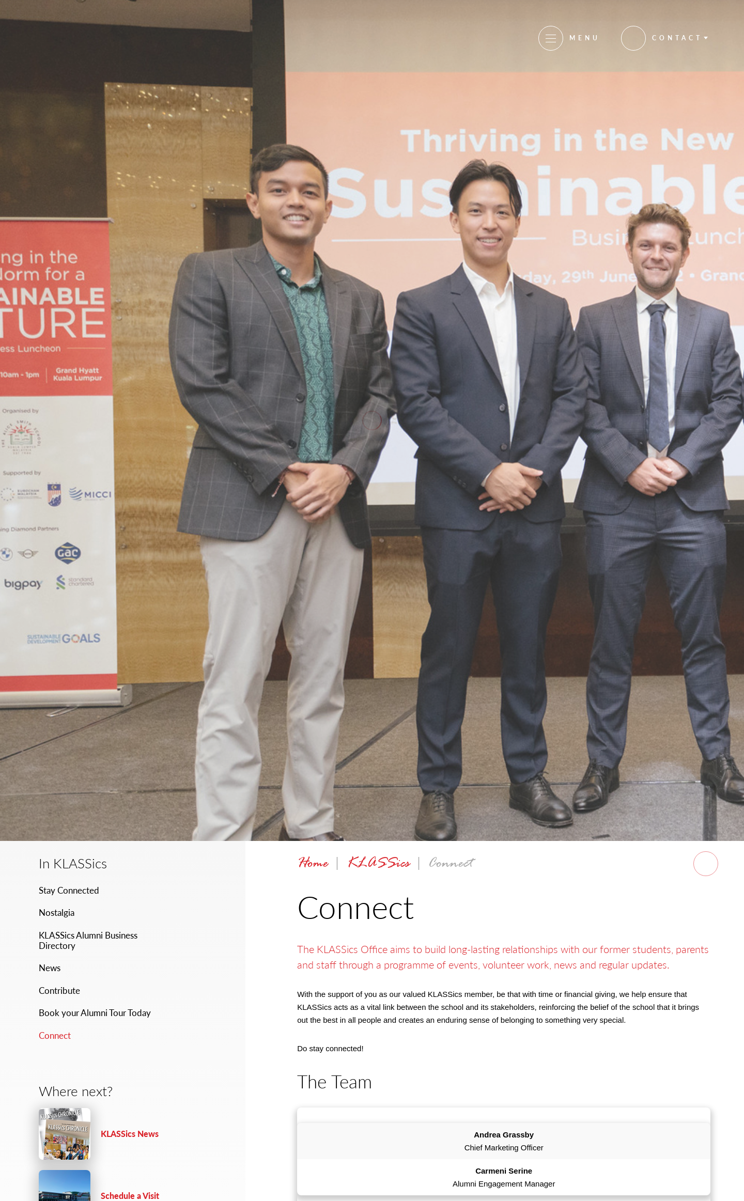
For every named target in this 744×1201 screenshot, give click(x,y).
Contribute (59, 990)
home (312, 864)
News (49, 967)
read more (116, 1134)
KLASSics (378, 864)
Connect (55, 1035)
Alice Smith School (79, 37)
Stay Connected (69, 890)
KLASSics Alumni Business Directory (88, 940)
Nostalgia (56, 912)
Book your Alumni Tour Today (95, 1012)
